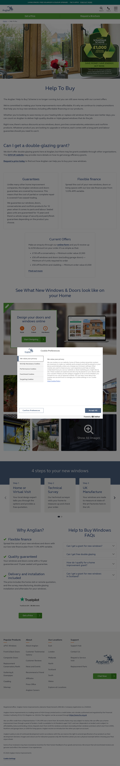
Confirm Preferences (31, 411)
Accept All (93, 411)
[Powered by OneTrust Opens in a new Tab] (93, 417)
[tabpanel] (74, 370)
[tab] (30, 358)
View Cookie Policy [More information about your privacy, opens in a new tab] (53, 378)
